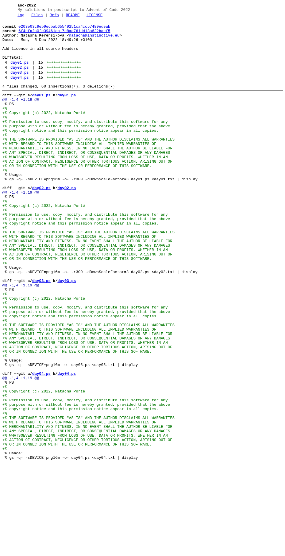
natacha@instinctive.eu (94, 39)
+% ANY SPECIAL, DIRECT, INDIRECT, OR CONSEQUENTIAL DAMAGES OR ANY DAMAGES (86, 178)
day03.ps (19, 84)
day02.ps (19, 78)
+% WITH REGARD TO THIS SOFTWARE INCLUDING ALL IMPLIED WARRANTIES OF (79, 167)
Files (37, 16)
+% (4, 125)
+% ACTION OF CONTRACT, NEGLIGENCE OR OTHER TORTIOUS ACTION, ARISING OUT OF (87, 189)
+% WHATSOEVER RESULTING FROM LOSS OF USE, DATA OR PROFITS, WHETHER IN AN (85, 183)
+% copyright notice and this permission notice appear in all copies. (80, 151)
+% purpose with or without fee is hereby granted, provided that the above (86, 146)
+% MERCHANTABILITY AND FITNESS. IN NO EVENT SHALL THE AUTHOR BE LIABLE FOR (87, 173)
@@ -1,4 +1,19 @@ (20, 114)
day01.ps (19, 72)
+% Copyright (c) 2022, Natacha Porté (43, 130)
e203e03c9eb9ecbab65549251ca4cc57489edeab (64, 29)
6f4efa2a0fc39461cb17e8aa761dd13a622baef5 (64, 34)
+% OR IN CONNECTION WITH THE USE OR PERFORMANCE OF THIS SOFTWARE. (77, 194)
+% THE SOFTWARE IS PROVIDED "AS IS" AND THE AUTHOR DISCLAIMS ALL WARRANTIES (88, 162)
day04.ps (19, 90)
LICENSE (95, 16)
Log (21, 16)
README (72, 16)
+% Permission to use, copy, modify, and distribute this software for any (85, 141)
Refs (54, 16)
